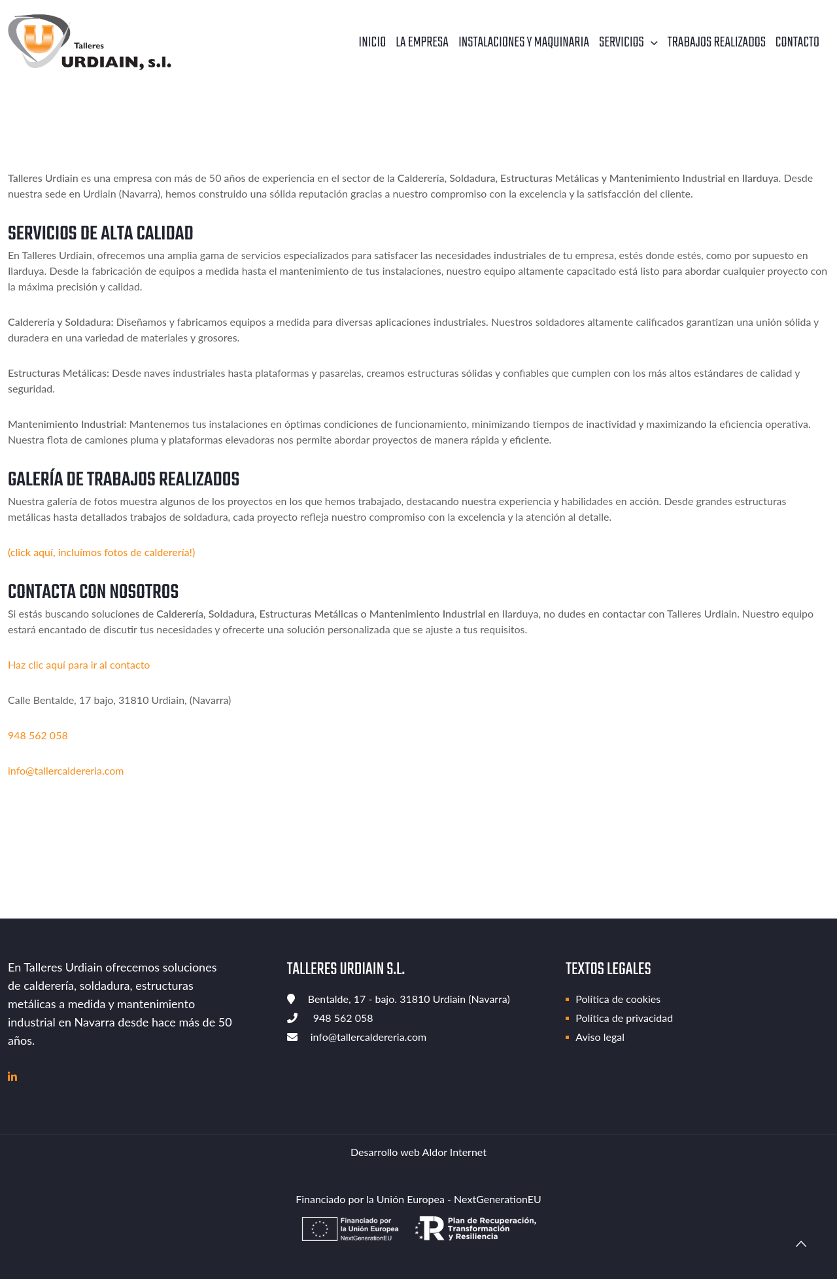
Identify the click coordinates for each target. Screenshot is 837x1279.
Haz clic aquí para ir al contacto (79, 664)
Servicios (621, 42)
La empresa (422, 42)
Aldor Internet (454, 1152)
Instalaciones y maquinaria (523, 42)
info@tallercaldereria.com (66, 770)
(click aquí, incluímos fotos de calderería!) (101, 552)
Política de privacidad (624, 1017)
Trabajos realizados (717, 42)
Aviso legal (599, 1036)
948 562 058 (38, 735)
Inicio (372, 42)
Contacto (797, 42)
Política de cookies (617, 998)
